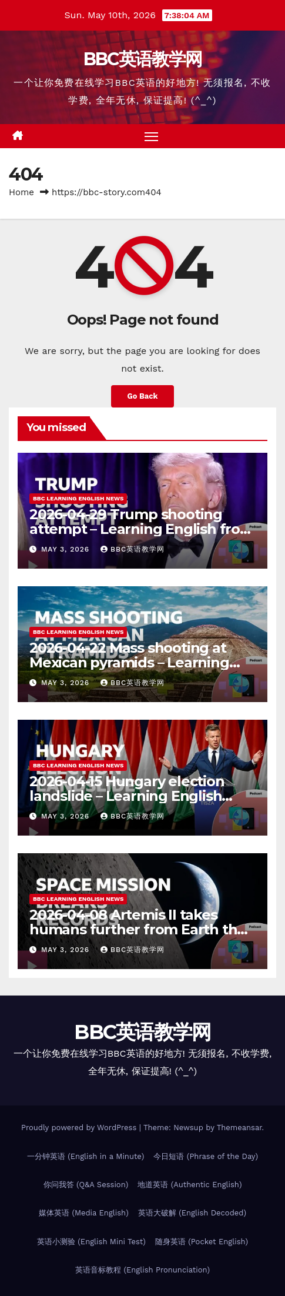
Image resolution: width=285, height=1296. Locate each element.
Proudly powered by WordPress (80, 1127)
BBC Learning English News (78, 498)
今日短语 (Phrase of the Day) (205, 1156)
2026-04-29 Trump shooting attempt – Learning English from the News (141, 529)
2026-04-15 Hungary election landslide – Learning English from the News (126, 796)
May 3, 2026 (66, 549)
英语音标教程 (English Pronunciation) (142, 1269)
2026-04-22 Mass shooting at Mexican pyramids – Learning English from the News (129, 662)
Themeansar (239, 1127)
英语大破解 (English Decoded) (192, 1212)
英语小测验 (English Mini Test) (91, 1241)
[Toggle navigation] (152, 136)
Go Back (143, 396)
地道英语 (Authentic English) (190, 1184)
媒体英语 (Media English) (84, 1212)
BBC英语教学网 (142, 59)
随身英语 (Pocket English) (201, 1241)
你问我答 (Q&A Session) (86, 1184)
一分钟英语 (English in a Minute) (86, 1156)
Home (21, 192)
